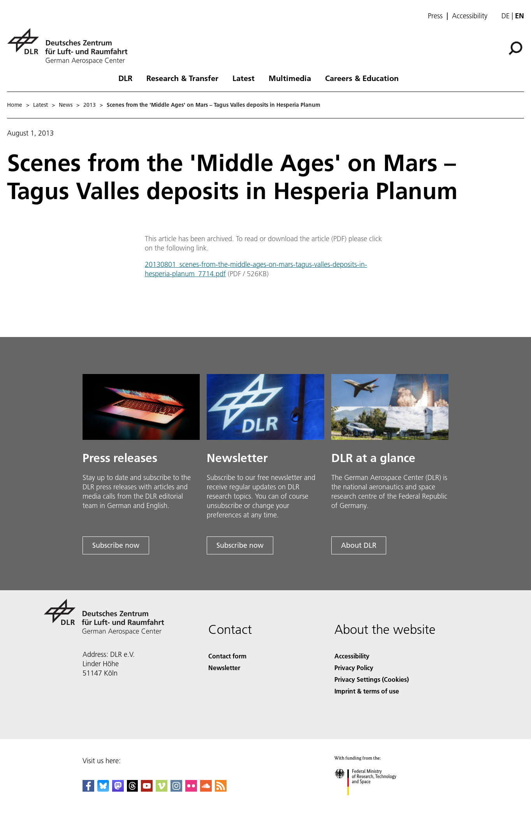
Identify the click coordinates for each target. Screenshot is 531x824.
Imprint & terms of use (366, 691)
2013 (89, 105)
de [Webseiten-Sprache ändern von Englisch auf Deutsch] (505, 15)
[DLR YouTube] (147, 789)
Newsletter (224, 667)
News (65, 105)
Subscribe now (115, 545)
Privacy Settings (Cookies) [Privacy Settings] (371, 679)
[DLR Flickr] (191, 789)
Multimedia (290, 78)
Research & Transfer (182, 78)
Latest (243, 78)
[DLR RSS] (221, 789)
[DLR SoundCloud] (206, 789)
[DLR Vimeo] (161, 789)
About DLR (358, 545)
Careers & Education (362, 78)
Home (14, 105)
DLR (125, 78)
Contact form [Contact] (227, 656)
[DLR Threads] (132, 789)
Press (435, 16)
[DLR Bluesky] (103, 789)
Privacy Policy (353, 667)
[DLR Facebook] (88, 789)
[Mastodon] (118, 789)
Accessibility (469, 16)
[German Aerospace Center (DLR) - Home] (70, 46)
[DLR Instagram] (176, 789)
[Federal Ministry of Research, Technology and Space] (372, 802)
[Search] (515, 48)
